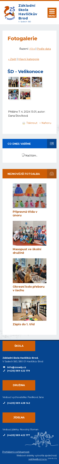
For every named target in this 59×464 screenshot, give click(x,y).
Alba (32, 48)
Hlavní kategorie (28, 59)
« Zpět (12, 59)
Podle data (44, 48)
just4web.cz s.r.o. (38, 459)
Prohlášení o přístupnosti (15, 452)
